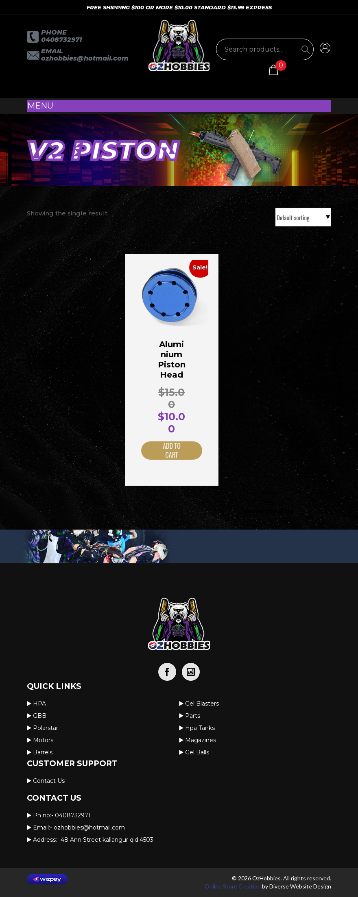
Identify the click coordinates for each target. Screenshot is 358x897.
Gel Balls (197, 752)
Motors (43, 740)
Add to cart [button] (163, 450)
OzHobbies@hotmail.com (85, 58)
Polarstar (45, 728)
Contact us (49, 780)
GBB (39, 715)
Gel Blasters (202, 703)
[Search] (305, 49)
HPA (39, 703)
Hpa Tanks (200, 728)
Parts (192, 715)
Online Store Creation (233, 886)
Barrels (42, 752)
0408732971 (61, 39)
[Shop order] (303, 217)
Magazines (200, 740)
